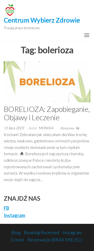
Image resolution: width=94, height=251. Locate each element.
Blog (16, 232)
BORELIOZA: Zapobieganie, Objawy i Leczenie (47, 113)
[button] (86, 35)
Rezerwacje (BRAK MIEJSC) (54, 239)
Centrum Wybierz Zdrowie (42, 20)
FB (6, 208)
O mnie (17, 239)
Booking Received (41, 232)
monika (46, 128)
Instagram (14, 215)
